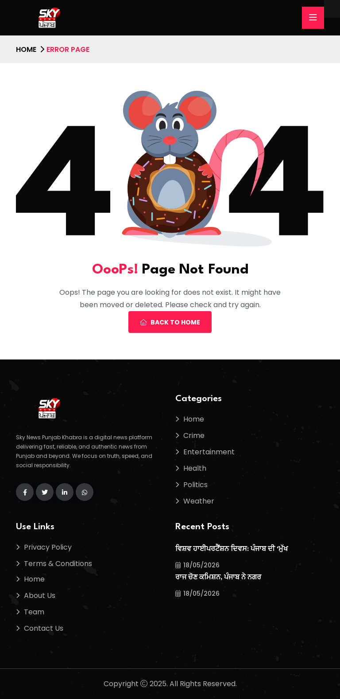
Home (26, 49)
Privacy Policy (48, 547)
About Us (39, 595)
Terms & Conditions (58, 563)
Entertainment (209, 452)
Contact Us (43, 628)
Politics (195, 484)
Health (194, 468)
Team (34, 612)
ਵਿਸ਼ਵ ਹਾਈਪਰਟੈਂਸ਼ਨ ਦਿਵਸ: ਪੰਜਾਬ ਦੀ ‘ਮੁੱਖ (231, 549)
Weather (198, 501)
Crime (194, 435)
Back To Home (170, 322)
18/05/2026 (197, 565)
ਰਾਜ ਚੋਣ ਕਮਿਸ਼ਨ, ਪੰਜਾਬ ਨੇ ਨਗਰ (218, 577)
